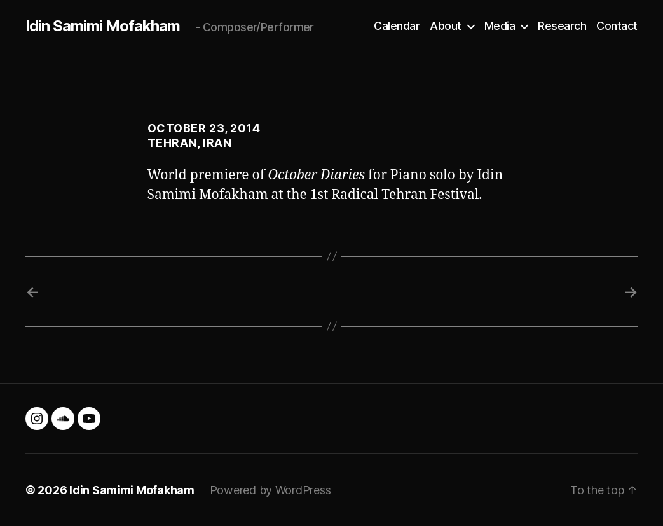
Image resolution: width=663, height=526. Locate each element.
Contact (617, 25)
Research (562, 25)
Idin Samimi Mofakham (102, 26)
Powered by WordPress (270, 490)
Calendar (397, 25)
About (445, 25)
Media (500, 25)
